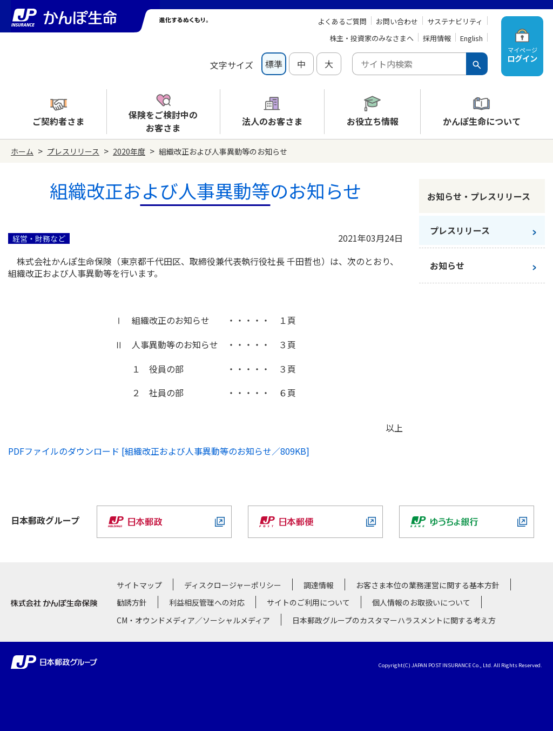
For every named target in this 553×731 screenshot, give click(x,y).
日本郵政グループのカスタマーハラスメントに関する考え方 (394, 620)
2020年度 (129, 151)
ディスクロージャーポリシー (232, 585)
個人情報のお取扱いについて (421, 602)
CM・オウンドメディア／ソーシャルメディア (193, 620)
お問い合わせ (397, 21)
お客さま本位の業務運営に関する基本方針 (428, 585)
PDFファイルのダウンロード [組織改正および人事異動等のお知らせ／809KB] (158, 450)
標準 (273, 63)
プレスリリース (73, 151)
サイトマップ (139, 585)
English (471, 38)
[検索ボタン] (477, 63)
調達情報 (319, 585)
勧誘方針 (132, 602)
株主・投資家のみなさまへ (371, 38)
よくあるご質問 (342, 21)
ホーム (22, 151)
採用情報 (437, 38)
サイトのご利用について (308, 602)
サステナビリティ (455, 21)
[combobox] (409, 63)
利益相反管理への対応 (207, 602)
